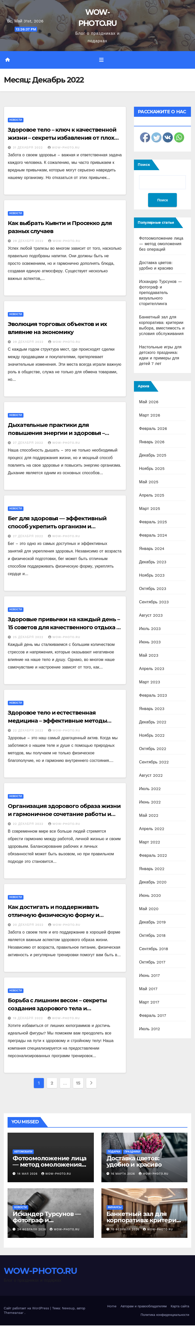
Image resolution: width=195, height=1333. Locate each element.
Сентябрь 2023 (154, 602)
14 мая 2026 (28, 1173)
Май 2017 (148, 988)
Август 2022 (151, 775)
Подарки (114, 1151)
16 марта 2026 (123, 1173)
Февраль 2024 (153, 535)
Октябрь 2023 (152, 588)
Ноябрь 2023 (151, 575)
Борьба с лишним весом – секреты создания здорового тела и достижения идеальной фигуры (57, 1008)
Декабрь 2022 (152, 722)
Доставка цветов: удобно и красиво (134, 1161)
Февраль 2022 (153, 855)
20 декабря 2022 (29, 925)
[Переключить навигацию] (101, 60)
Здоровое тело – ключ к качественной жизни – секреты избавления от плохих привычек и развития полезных (64, 137)
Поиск (144, 164)
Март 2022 (149, 842)
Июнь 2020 (150, 895)
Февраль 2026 (153, 428)
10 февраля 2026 (126, 1229)
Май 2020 (148, 908)
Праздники (132, 1151)
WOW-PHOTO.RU (64, 147)
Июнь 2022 (150, 802)
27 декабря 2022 (28, 443)
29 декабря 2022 (29, 241)
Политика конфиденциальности (165, 1315)
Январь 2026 (151, 441)
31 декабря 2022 (28, 147)
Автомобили (23, 1151)
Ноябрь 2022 (151, 735)
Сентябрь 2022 (154, 762)
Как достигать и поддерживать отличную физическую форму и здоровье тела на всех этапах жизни (60, 915)
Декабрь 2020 (152, 882)
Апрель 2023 (151, 668)
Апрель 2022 (151, 828)
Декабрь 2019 (152, 922)
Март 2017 (149, 1002)
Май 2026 (148, 401)
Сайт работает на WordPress (27, 1308)
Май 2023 (148, 655)
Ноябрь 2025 (151, 468)
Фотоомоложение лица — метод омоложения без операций (161, 244)
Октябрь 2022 (152, 748)
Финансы (115, 1207)
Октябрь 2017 (152, 962)
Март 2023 (149, 682)
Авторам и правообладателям (144, 1306)
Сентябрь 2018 (153, 948)
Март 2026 (149, 415)
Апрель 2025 (151, 495)
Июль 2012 (149, 1028)
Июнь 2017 (149, 975)
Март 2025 (149, 508)
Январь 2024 (151, 548)
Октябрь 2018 (152, 935)
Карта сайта (180, 1306)
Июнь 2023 (150, 642)
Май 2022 (148, 815)
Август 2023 (151, 615)
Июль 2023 (150, 628)
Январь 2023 (151, 708)
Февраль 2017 (152, 1015)
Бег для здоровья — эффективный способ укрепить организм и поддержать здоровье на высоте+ (57, 526)
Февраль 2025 (153, 522)
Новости (15, 120)
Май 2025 (148, 481)
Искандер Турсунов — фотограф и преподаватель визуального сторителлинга (160, 292)
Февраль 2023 (153, 695)
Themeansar (13, 1313)
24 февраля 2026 (32, 1229)
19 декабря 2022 (28, 1018)
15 (78, 1083)
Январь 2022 (151, 868)
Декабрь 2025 (152, 455)
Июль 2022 (150, 788)
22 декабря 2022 (29, 730)
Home (112, 1306)
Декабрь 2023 (152, 562)
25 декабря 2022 (29, 637)
